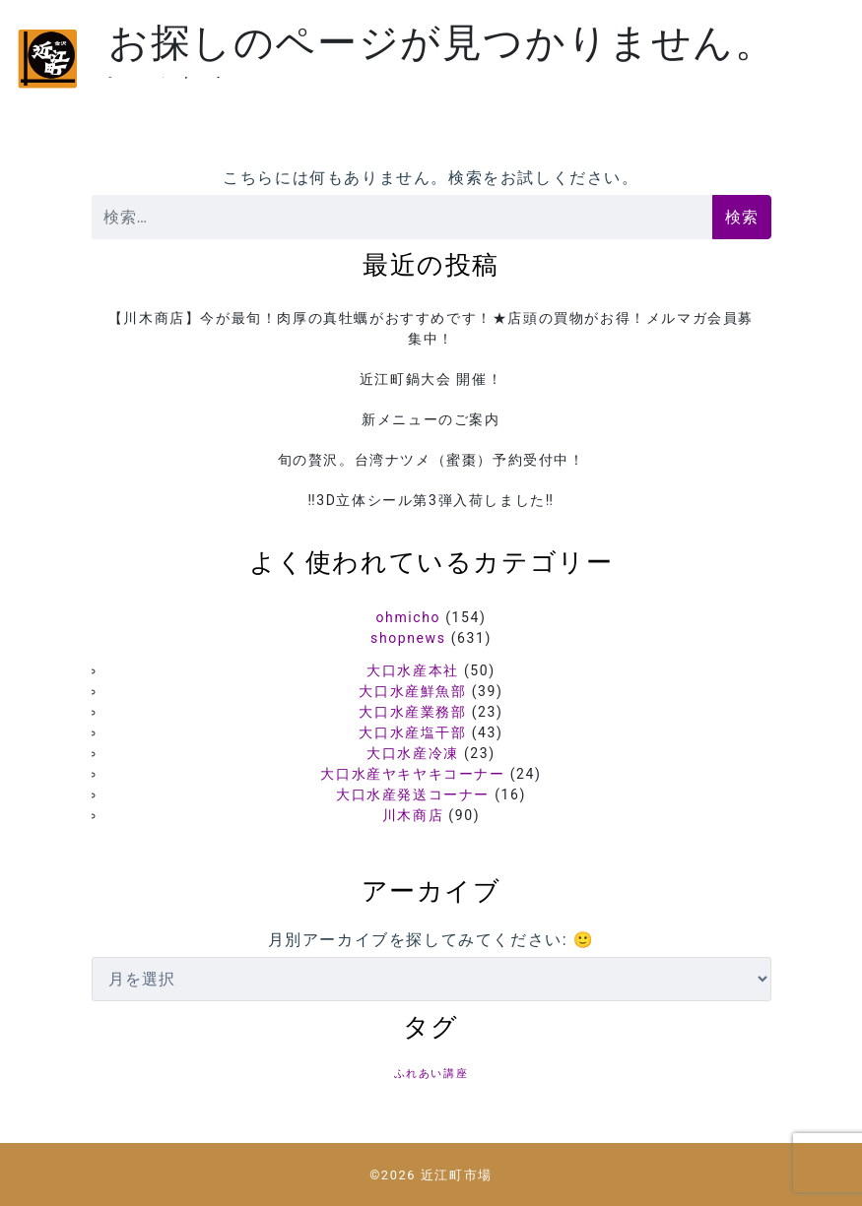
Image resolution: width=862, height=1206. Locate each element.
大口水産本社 (412, 670)
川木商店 (412, 815)
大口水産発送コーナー (413, 794)
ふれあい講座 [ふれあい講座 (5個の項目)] (431, 1073)
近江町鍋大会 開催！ (431, 379)
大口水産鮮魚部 (412, 691)
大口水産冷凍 (412, 753)
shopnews (407, 638)
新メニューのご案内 (430, 419)
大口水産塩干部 (412, 732)
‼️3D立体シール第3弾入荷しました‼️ (430, 500)
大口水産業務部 (412, 712)
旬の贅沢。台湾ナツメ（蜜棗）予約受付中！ (431, 460)
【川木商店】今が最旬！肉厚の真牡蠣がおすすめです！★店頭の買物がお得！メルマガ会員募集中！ (431, 328)
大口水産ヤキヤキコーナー (412, 774)
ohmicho (408, 617)
